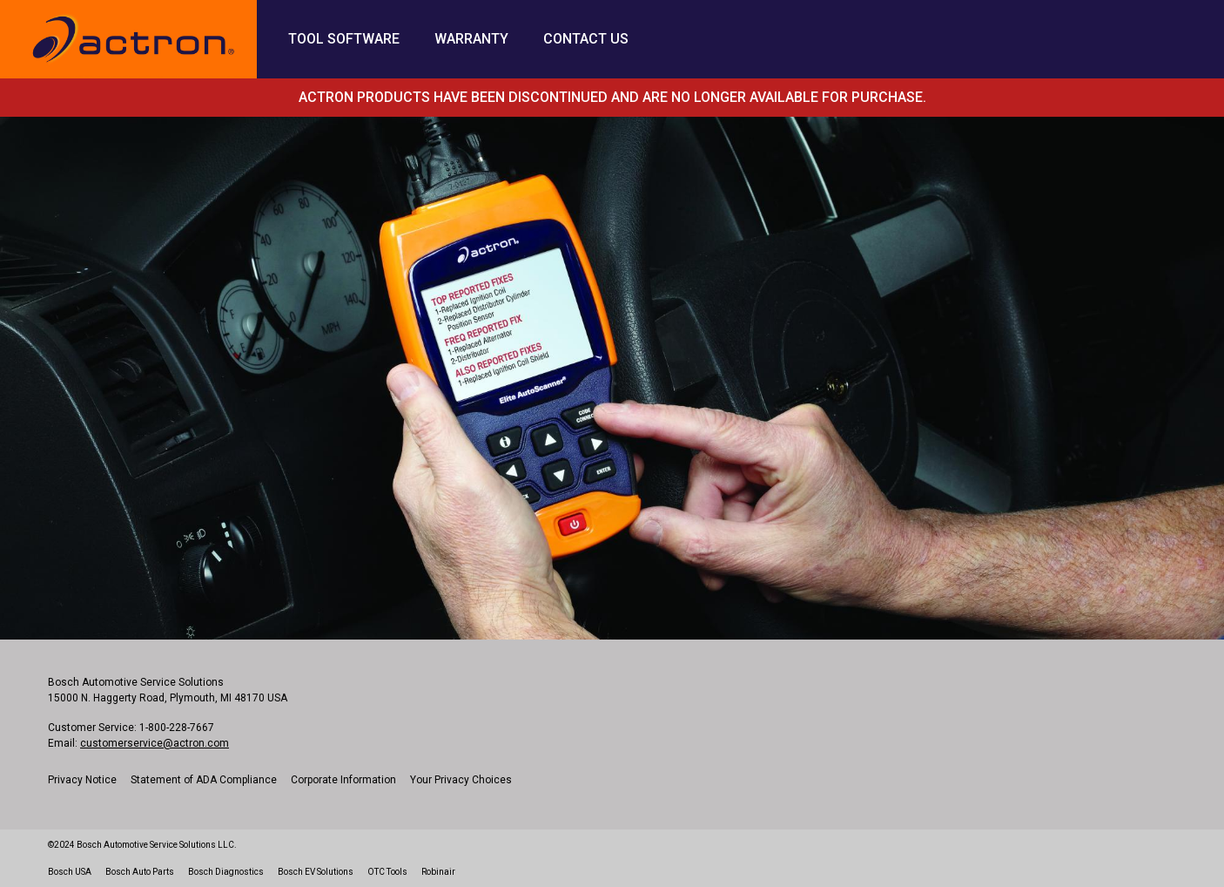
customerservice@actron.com (154, 743)
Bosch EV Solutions (315, 872)
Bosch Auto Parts (139, 872)
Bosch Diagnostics (226, 872)
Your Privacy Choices (461, 780)
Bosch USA (69, 872)
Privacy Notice (82, 780)
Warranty (471, 38)
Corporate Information (343, 780)
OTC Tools (387, 872)
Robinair (438, 872)
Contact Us (586, 38)
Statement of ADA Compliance (204, 780)
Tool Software (344, 38)
